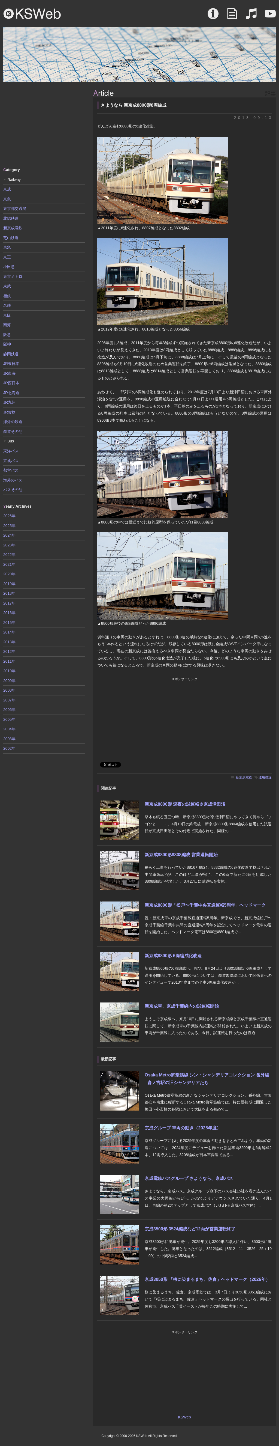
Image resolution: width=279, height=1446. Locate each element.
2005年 (9, 719)
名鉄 (7, 305)
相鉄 (7, 296)
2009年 (9, 681)
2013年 (9, 642)
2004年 (9, 729)
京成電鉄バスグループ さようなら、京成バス (189, 1178)
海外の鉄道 (12, 421)
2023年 (9, 545)
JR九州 (9, 402)
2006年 (9, 709)
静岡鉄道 (11, 354)
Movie (270, 16)
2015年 (9, 622)
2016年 (9, 613)
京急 (7, 199)
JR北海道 (11, 393)
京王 (7, 257)
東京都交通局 (14, 208)
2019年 (9, 584)
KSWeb (32, 13)
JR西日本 (11, 383)
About (213, 16)
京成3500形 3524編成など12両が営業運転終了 (190, 1229)
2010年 (9, 671)
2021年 (9, 564)
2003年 (9, 739)
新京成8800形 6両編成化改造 (173, 955)
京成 (7, 189)
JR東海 (9, 373)
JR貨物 (9, 412)
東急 (7, 247)
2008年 (9, 690)
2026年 (9, 516)
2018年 (9, 593)
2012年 (9, 651)
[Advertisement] (44, 124)
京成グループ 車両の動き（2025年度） (183, 1128)
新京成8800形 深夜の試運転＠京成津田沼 (185, 804)
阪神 (7, 344)
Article (232, 16)
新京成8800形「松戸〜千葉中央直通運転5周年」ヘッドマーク (205, 905)
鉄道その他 (12, 431)
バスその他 (12, 489)
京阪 (7, 315)
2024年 (9, 535)
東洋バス (11, 451)
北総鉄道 (11, 218)
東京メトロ (12, 276)
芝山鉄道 (11, 238)
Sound (251, 16)
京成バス (11, 461)
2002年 (9, 748)
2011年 (9, 661)
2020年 (9, 574)
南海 (7, 325)
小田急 (9, 266)
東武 (7, 286)
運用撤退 (265, 777)
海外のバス (12, 480)
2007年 (9, 700)
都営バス (11, 470)
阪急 (7, 334)
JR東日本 (11, 363)
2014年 (9, 632)
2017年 (9, 603)
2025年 (9, 525)
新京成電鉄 (244, 777)
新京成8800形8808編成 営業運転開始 (181, 854)
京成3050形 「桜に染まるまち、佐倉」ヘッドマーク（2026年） (207, 1279)
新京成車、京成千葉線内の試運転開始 (182, 1006)
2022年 (9, 554)
